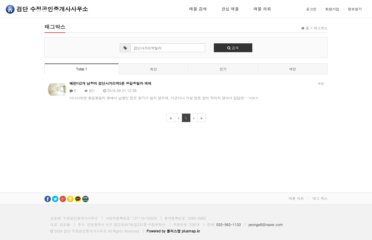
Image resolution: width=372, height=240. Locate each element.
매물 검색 (198, 9)
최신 (153, 68)
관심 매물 (230, 9)
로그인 (311, 8)
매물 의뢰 (262, 9)
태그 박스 (320, 198)
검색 (233, 47)
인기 (222, 68)
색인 (292, 68)
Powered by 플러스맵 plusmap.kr (173, 230)
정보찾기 (355, 8)
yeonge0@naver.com (265, 224)
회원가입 (332, 8)
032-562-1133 (228, 224)
